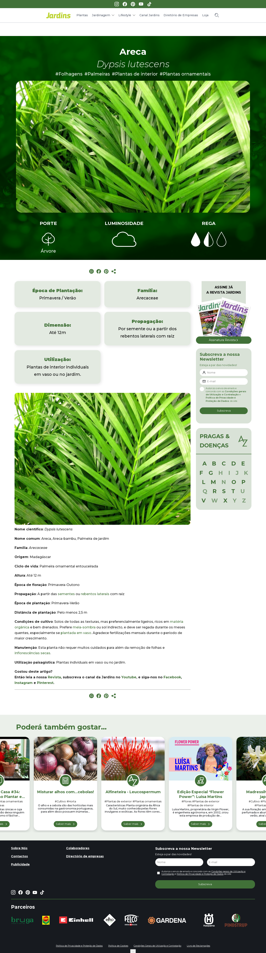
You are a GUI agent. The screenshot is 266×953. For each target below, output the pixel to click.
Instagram (24, 683)
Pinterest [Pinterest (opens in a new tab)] (45, 683)
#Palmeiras (97, 74)
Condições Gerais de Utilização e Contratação (157, 945)
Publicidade (20, 864)
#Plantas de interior (135, 74)
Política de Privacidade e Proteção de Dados (200, 874)
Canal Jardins (149, 15)
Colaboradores (77, 848)
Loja (205, 15)
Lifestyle (124, 15)
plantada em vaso (76, 633)
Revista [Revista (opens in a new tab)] (54, 677)
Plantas (82, 15)
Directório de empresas (85, 856)
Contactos (19, 856)
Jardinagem (101, 15)
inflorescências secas (32, 653)
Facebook (172, 677)
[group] (22, 920)
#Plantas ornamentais (185, 74)
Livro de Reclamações (198, 945)
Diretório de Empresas (181, 15)
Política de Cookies (118, 945)
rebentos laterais (95, 594)
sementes (66, 594)
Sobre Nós (19, 848)
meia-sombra (84, 627)
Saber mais (63, 823)
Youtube (128, 677)
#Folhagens (69, 74)
